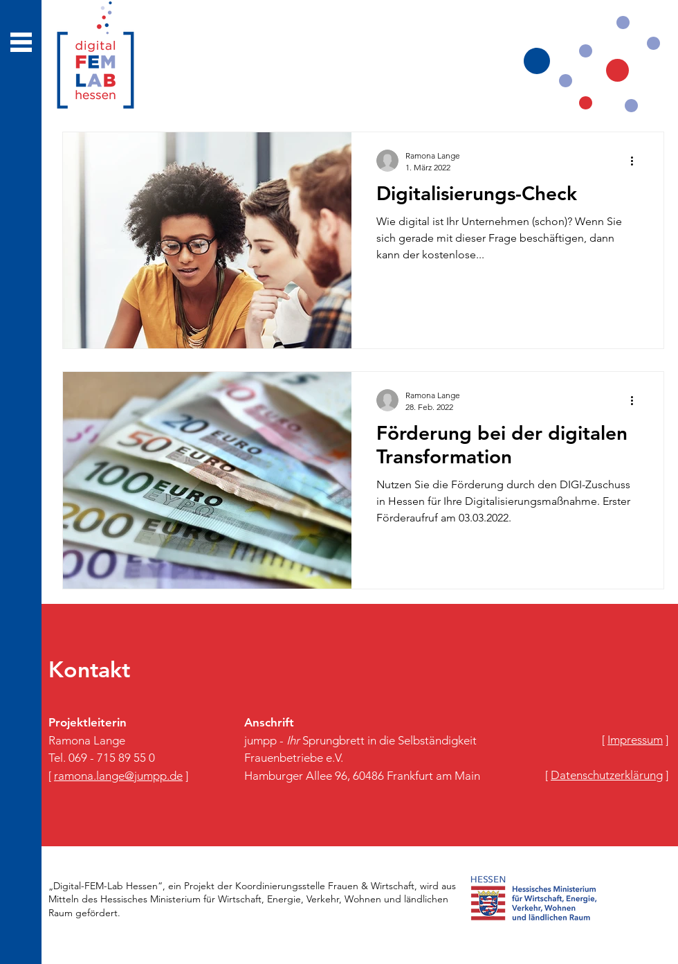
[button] (21, 42)
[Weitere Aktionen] (636, 160)
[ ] (118, 776)
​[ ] (635, 740)
